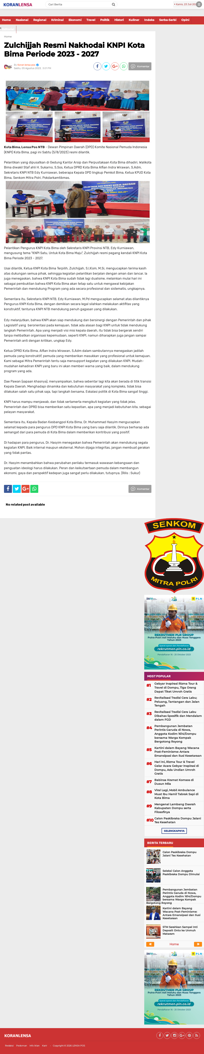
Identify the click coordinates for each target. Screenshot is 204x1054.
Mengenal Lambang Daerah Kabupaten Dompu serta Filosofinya (175, 808)
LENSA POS (78, 1045)
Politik (104, 20)
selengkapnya (174, 830)
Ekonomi (75, 20)
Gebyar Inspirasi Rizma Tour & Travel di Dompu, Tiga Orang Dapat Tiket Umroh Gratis (175, 687)
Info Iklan (34, 1045)
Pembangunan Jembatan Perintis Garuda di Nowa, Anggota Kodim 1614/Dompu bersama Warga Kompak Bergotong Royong (175, 733)
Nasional (22, 20)
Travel (90, 20)
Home (6, 20)
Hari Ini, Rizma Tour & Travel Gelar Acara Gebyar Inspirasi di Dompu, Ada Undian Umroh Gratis (176, 767)
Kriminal (57, 20)
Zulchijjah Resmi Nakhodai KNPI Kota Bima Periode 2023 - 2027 (74, 49)
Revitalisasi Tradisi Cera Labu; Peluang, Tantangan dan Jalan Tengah (176, 701)
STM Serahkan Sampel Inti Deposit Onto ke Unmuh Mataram (180, 930)
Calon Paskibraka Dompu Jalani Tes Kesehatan (177, 820)
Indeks (149, 20)
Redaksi (9, 1045)
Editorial (8, 29)
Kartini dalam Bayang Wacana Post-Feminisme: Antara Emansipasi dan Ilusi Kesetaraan (178, 751)
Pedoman (21, 1045)
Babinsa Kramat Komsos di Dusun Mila (174, 782)
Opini (185, 20)
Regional (39, 20)
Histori (119, 20)
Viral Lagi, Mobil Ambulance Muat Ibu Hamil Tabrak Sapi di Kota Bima (176, 794)
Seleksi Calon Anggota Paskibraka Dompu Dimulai (181, 872)
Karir (44, 1045)
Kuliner (134, 20)
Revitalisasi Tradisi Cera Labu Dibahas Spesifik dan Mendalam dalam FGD (178, 715)
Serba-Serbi (167, 20)
